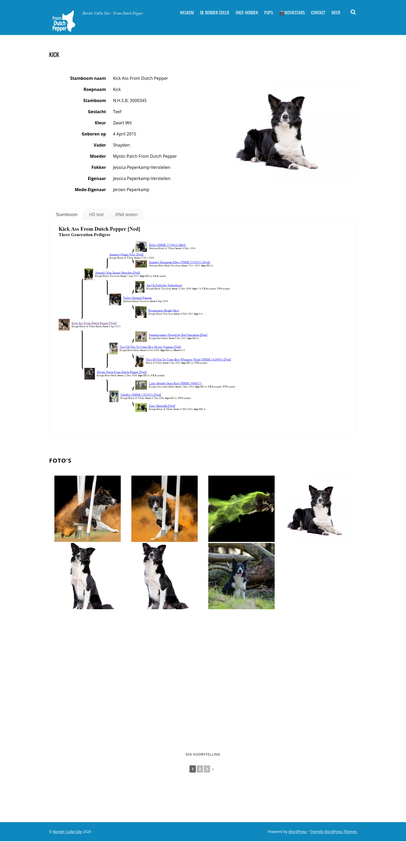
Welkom (187, 12)
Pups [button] (268, 12)
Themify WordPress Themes (333, 832)
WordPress (297, 832)
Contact (318, 12)
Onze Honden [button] (247, 12)
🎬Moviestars (292, 12)
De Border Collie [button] (215, 12)
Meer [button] (335, 12)
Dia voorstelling (203, 754)
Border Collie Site (67, 832)
